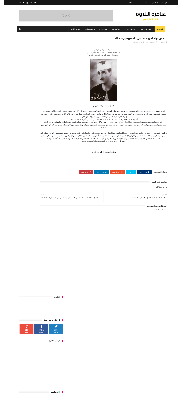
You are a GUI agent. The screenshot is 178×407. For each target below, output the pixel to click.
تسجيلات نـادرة (128, 29)
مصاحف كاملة (73, 29)
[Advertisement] (113, 283)
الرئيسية (160, 2)
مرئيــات (102, 29)
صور (19, 283)
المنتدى (142, 2)
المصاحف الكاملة (52, 278)
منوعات (55, 293)
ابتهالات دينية (114, 29)
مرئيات (24, 288)
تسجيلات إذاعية (53, 283)
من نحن (136, 2)
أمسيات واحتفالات (37, 278)
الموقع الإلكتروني (152, 2)
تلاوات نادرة (41, 283)
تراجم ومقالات (88, 29)
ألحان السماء (42, 274)
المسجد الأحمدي (29, 274)
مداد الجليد (120, 403)
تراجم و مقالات (133, 43)
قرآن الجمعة (44, 288)
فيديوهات (55, 288)
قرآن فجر (33, 288)
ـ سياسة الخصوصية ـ (126, 2)
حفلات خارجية (29, 283)
